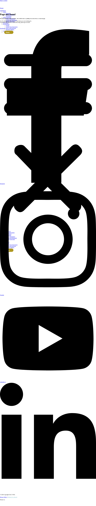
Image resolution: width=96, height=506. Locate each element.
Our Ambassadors (10, 16)
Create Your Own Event (11, 28)
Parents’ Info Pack (10, 23)
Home (4, 12)
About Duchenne (7, 19)
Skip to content (3, 0)
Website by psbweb (12, 497)
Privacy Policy (3, 497)
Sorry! (1, 10)
